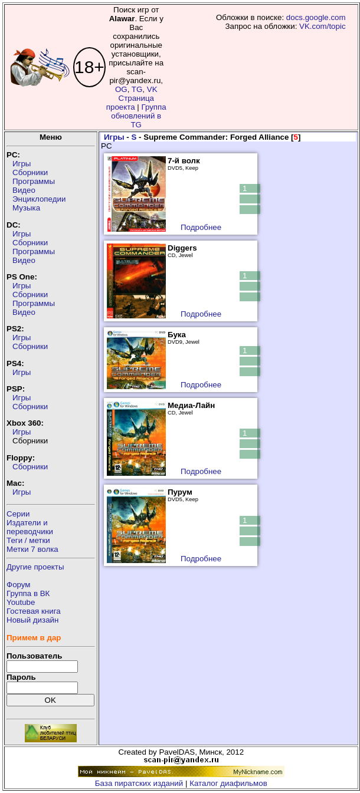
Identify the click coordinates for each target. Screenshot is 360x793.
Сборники (30, 172)
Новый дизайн (32, 620)
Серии (18, 513)
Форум (18, 584)
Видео (23, 190)
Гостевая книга (33, 611)
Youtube (20, 602)
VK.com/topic (322, 26)
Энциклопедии (39, 199)
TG (137, 89)
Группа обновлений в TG (138, 116)
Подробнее (201, 227)
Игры (21, 163)
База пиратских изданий (139, 783)
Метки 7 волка (32, 549)
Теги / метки (28, 540)
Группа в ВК (28, 593)
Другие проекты (35, 566)
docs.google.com (316, 17)
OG (121, 89)
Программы (33, 181)
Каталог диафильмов (228, 783)
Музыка (26, 207)
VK (152, 89)
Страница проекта (130, 102)
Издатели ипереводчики (29, 527)
